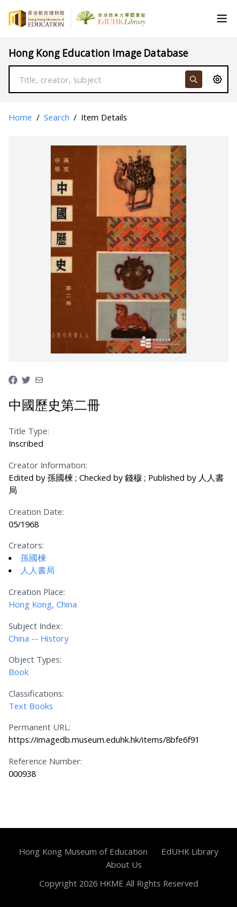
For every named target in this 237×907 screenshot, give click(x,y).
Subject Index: (35, 625)
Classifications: (36, 693)
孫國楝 (33, 557)
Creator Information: (48, 465)
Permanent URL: (40, 727)
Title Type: (29, 430)
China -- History (38, 638)
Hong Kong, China (43, 604)
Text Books (31, 706)
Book (18, 671)
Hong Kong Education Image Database (98, 53)
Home (20, 117)
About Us (124, 864)
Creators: (26, 545)
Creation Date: (36, 511)
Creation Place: (37, 591)
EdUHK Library (189, 851)
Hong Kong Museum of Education (83, 851)
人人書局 (38, 570)
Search (57, 117)
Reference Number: (45, 761)
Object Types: (35, 659)
